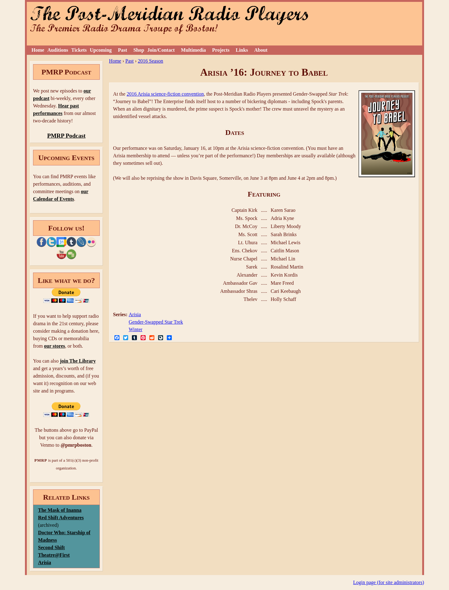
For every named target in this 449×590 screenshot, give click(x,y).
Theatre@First (54, 555)
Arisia (135, 314)
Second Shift (51, 547)
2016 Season (150, 61)
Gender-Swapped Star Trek (156, 322)
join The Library (78, 361)
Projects (220, 50)
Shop (138, 50)
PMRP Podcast (66, 135)
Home (37, 50)
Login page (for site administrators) (388, 582)
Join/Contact (161, 50)
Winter (135, 329)
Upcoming (101, 50)
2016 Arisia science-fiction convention (165, 94)
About (261, 50)
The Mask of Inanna (59, 510)
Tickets (79, 50)
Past (122, 50)
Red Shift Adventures (61, 517)
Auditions (57, 50)
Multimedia (193, 50)
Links (242, 50)
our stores (54, 346)
